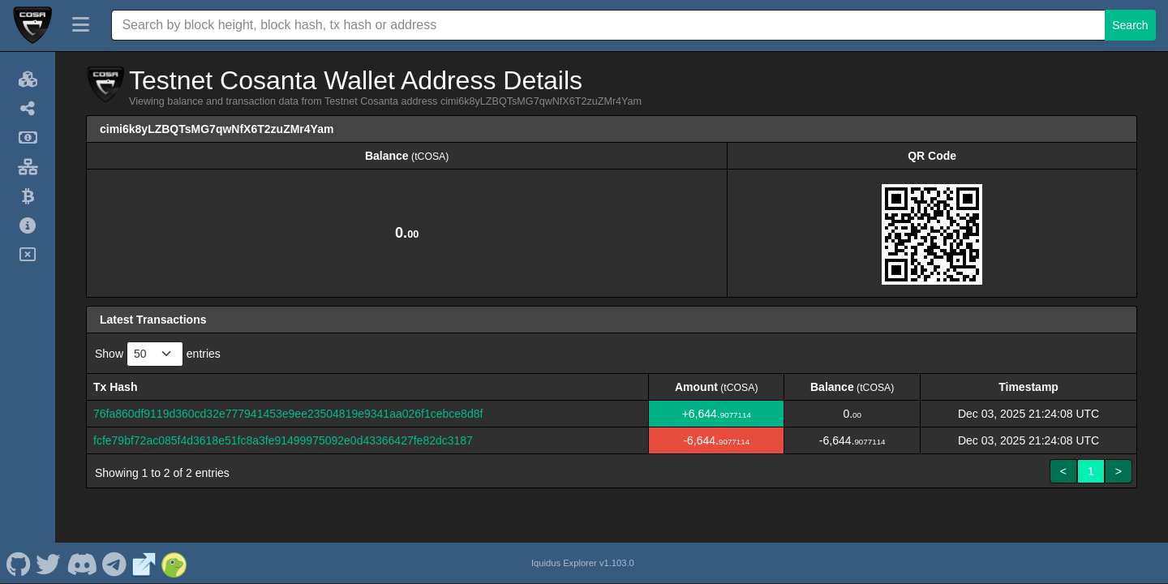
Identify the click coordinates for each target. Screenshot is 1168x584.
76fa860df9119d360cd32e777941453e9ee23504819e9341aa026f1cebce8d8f (288, 413)
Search (1130, 25)
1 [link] (1091, 471)
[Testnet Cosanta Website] (144, 563)
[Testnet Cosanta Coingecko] (174, 563)
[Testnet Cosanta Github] (18, 563)
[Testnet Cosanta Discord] (81, 563)
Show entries (158, 354)
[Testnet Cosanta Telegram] (114, 563)
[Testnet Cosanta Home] (32, 25)
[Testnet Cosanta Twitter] (48, 563)
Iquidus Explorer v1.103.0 (582, 563)
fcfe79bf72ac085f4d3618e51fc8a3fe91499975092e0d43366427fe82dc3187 (283, 440)
